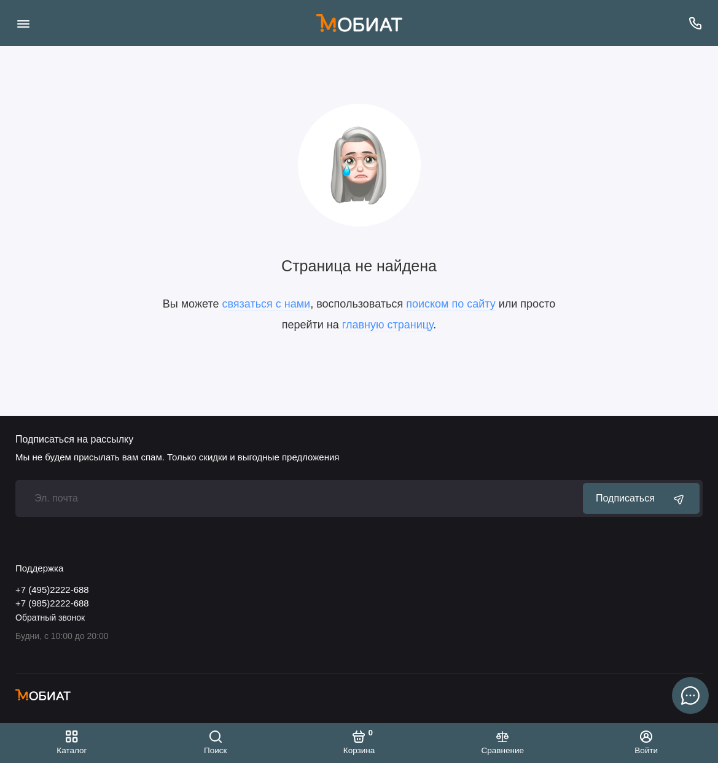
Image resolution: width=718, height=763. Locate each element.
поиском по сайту (451, 304)
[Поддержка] (695, 23)
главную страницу (387, 325)
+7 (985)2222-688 (52, 603)
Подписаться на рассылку (74, 439)
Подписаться (641, 498)
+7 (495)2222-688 (52, 589)
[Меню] (23, 23)
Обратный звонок (50, 617)
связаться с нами (266, 304)
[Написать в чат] (690, 695)
